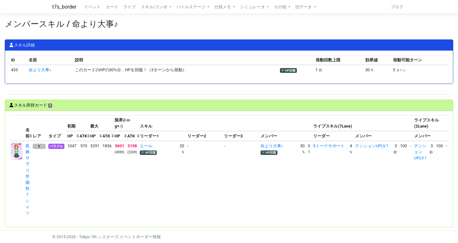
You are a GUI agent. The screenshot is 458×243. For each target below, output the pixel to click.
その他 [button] (280, 6)
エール (146, 145)
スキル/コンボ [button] (154, 6)
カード (112, 6)
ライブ (129, 6)
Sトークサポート (329, 145)
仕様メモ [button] (223, 6)
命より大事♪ (40, 69)
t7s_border (64, 7)
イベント (92, 6)
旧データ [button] (304, 6)
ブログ (397, 6)
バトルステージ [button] (191, 6)
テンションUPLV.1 (371, 145)
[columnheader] (17, 128)
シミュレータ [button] (253, 6)
